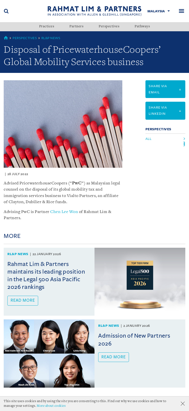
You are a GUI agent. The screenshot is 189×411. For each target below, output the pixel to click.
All (148, 139)
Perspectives (109, 26)
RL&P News (51, 38)
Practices (46, 26)
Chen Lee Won (64, 212)
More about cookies (51, 406)
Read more (23, 300)
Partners (76, 26)
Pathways (142, 26)
